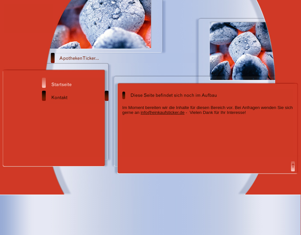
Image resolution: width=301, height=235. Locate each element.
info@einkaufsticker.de (162, 112)
